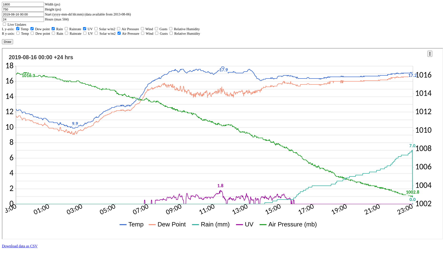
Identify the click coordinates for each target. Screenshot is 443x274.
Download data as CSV (20, 246)
